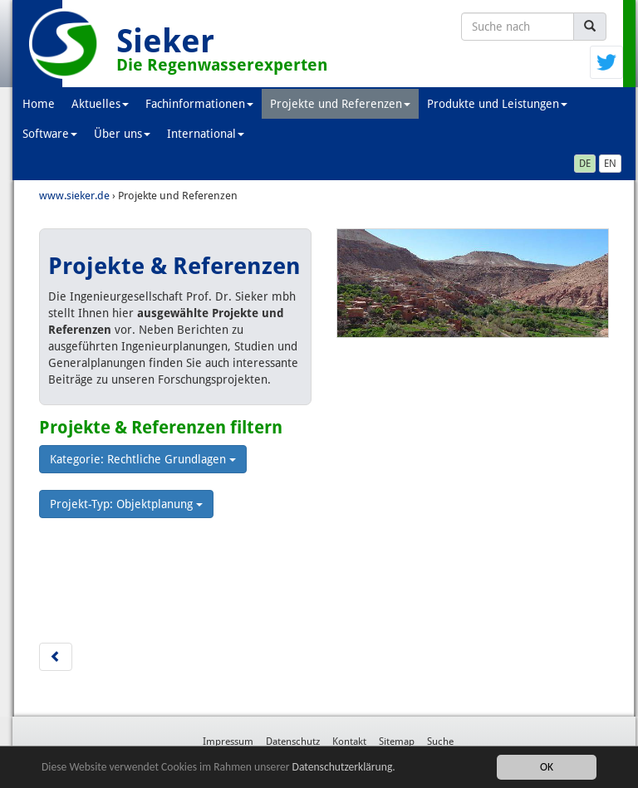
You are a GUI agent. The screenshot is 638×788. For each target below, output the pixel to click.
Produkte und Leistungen (497, 103)
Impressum (228, 741)
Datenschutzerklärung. (343, 768)
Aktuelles (100, 103)
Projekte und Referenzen (340, 103)
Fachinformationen (199, 103)
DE (585, 163)
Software (49, 133)
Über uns (122, 133)
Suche (440, 741)
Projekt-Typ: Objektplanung (126, 504)
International (205, 133)
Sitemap (397, 741)
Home (38, 103)
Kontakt (349, 741)
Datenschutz (293, 741)
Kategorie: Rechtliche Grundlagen (143, 459)
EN (610, 163)
